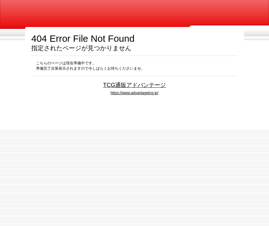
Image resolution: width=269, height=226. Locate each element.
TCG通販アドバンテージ (134, 85)
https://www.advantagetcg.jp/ (135, 93)
